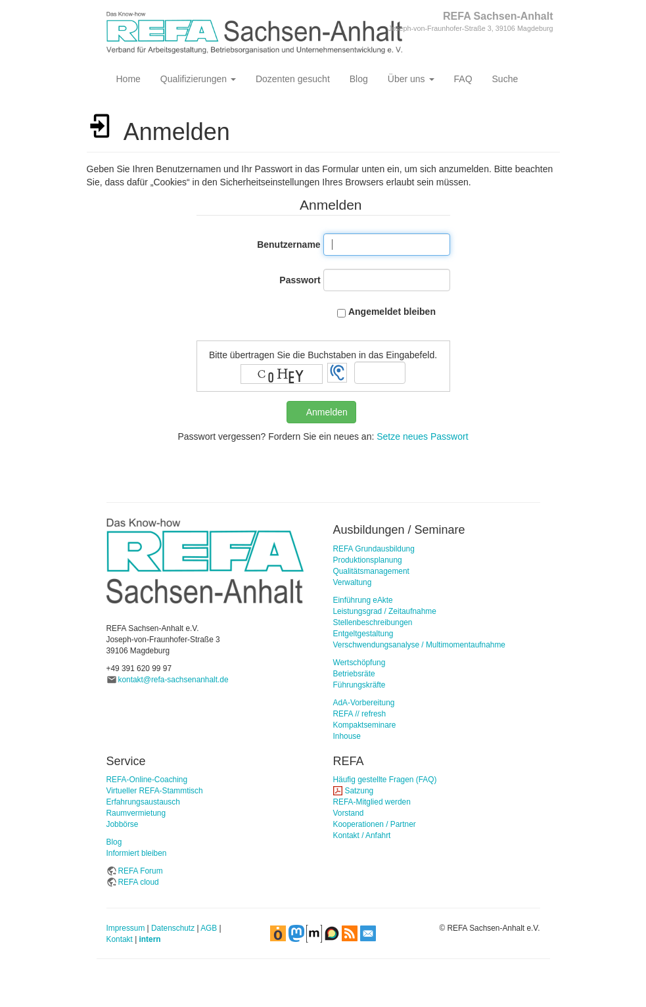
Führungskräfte (359, 685)
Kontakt (119, 939)
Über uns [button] (411, 79)
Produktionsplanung (367, 560)
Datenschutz (173, 928)
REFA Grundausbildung (374, 548)
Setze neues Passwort (422, 436)
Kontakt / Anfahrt (362, 835)
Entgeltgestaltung (363, 633)
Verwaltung (352, 582)
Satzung (359, 790)
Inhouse (347, 736)
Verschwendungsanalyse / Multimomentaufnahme (419, 644)
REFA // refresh (359, 713)
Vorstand (348, 813)
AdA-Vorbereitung (364, 702)
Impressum (125, 928)
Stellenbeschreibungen (373, 622)
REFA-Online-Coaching (147, 779)
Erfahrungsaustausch (143, 802)
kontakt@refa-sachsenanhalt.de (173, 679)
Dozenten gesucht (293, 79)
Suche (505, 79)
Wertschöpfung (359, 662)
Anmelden (327, 412)
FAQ (463, 79)
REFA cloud (138, 882)
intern (150, 939)
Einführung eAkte (363, 600)
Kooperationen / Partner (374, 824)
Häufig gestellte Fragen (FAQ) (385, 779)
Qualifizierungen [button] (198, 79)
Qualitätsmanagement (371, 571)
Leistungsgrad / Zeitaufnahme (384, 611)
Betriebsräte (354, 673)
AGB (208, 928)
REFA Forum (140, 871)
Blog (359, 79)
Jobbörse (122, 824)
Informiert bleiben (136, 853)
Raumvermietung (136, 813)
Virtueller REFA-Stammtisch (154, 790)
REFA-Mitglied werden (372, 802)
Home (128, 79)
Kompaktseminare (364, 725)
